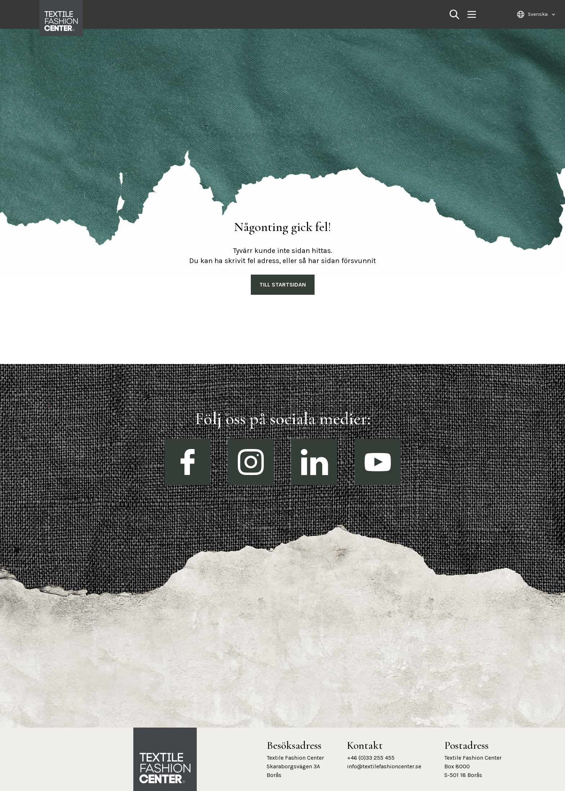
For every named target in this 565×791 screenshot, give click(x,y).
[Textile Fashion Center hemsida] (165, 768)
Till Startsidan (282, 284)
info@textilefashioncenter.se (384, 766)
